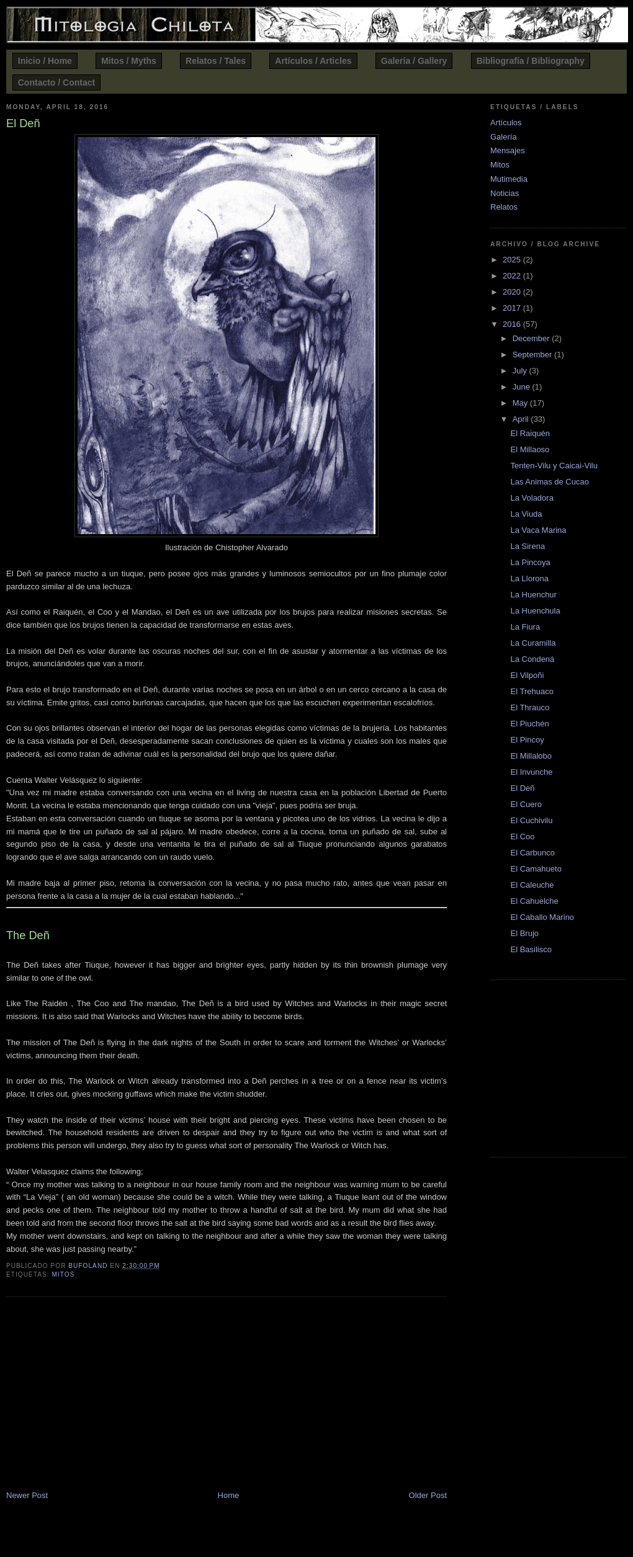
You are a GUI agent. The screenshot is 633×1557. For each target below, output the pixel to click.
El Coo (522, 836)
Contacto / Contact (56, 82)
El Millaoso (529, 449)
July (521, 370)
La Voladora (531, 497)
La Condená (532, 659)
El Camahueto (535, 868)
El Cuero (526, 804)
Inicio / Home (45, 61)
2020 (513, 292)
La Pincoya (530, 562)
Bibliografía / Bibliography (531, 61)
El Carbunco (532, 852)
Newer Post (27, 1495)
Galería (503, 136)
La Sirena (527, 546)
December (532, 338)
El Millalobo (530, 756)
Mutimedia (509, 179)
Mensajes (507, 150)
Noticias (504, 193)
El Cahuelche (534, 901)
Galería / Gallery (414, 61)
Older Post (428, 1495)
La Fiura (525, 626)
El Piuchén (529, 723)
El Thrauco (529, 707)
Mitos (63, 1274)
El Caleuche (532, 885)
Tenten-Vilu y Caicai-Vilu (553, 465)
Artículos (506, 122)
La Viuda (526, 514)
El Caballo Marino (542, 917)
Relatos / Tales (216, 61)
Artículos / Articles (313, 61)
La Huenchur (533, 594)
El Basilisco (530, 949)
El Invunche (531, 772)
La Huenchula (535, 610)
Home (229, 1495)
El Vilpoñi (527, 675)
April (522, 419)
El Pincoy (527, 739)
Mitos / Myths (128, 61)
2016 (513, 324)
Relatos (504, 207)
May (521, 403)
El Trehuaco (531, 691)
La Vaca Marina (538, 530)
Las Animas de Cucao (549, 481)
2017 (513, 308)
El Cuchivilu (531, 820)
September (533, 354)
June (522, 386)
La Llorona (529, 578)
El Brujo (524, 933)
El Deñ (522, 788)
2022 (513, 275)
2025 (513, 259)
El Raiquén (530, 433)
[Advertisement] (226, 1396)
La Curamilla (532, 643)
